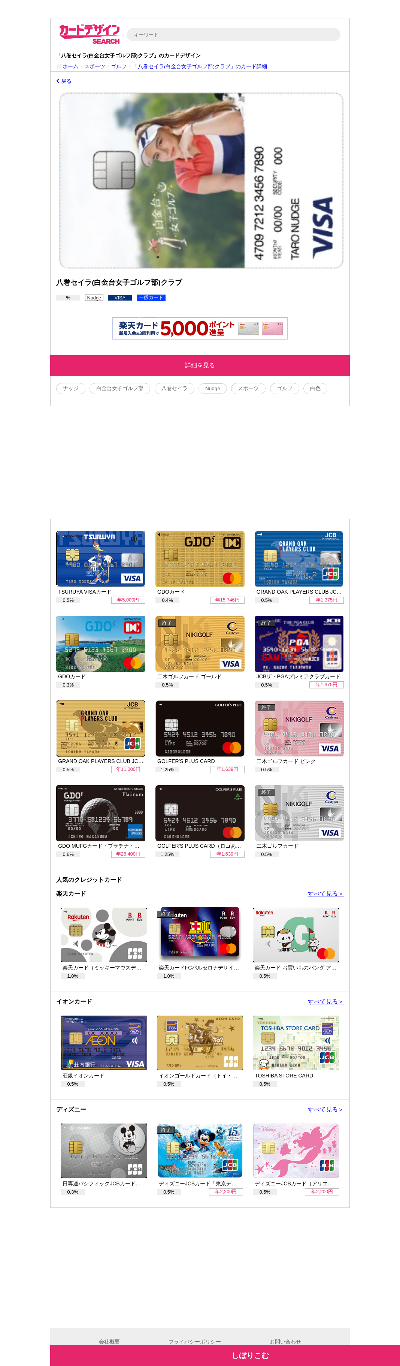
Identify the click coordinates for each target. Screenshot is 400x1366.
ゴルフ (119, 66)
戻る (64, 81)
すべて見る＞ (326, 893)
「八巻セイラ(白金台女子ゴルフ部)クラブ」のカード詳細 (200, 66)
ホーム (70, 66)
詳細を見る (200, 365)
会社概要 (109, 1342)
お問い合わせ (285, 1342)
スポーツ (94, 66)
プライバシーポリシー (195, 1342)
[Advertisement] (200, 462)
